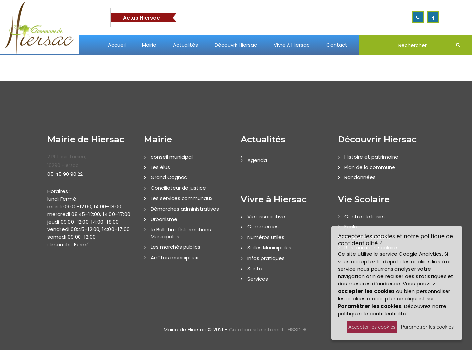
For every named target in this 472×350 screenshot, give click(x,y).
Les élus (160, 167)
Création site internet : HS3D (265, 329)
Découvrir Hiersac (236, 44)
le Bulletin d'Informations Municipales (181, 233)
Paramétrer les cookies (427, 327)
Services (257, 278)
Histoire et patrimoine (371, 156)
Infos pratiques (266, 258)
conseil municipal (172, 156)
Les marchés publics (175, 246)
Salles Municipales (269, 247)
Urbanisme (164, 219)
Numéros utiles (265, 237)
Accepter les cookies (371, 327)
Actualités (185, 44)
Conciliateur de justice (178, 187)
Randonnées (360, 177)
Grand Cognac (169, 177)
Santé (254, 268)
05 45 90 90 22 (65, 174)
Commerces (263, 226)
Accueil (117, 44)
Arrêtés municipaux (174, 257)
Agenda (257, 160)
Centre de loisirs (364, 216)
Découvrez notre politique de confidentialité (392, 310)
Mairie (149, 44)
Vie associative (266, 216)
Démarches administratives (185, 208)
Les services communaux (181, 198)
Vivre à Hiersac (292, 44)
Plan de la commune (369, 167)
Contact (336, 44)
